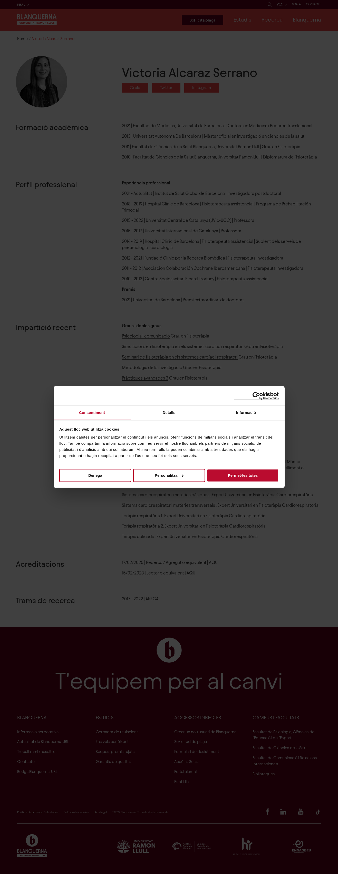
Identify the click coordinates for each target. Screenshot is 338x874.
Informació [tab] (246, 412)
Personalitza (169, 475)
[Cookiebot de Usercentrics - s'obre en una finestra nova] (256, 396)
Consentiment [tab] (92, 412)
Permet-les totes (243, 475)
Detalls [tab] (169, 412)
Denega (95, 475)
